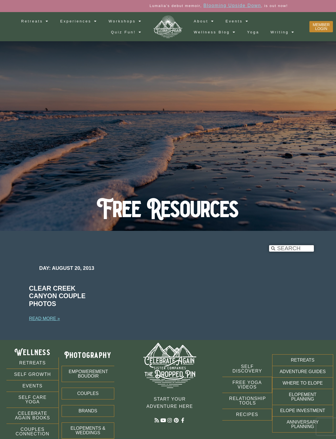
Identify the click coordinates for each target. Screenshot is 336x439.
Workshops (125, 21)
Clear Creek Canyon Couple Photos (57, 296)
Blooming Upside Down (261, 5)
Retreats (35, 21)
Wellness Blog (215, 32)
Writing (282, 32)
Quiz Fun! (126, 32)
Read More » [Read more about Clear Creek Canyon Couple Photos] (44, 318)
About (204, 21)
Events (237, 21)
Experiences (78, 21)
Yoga (253, 32)
